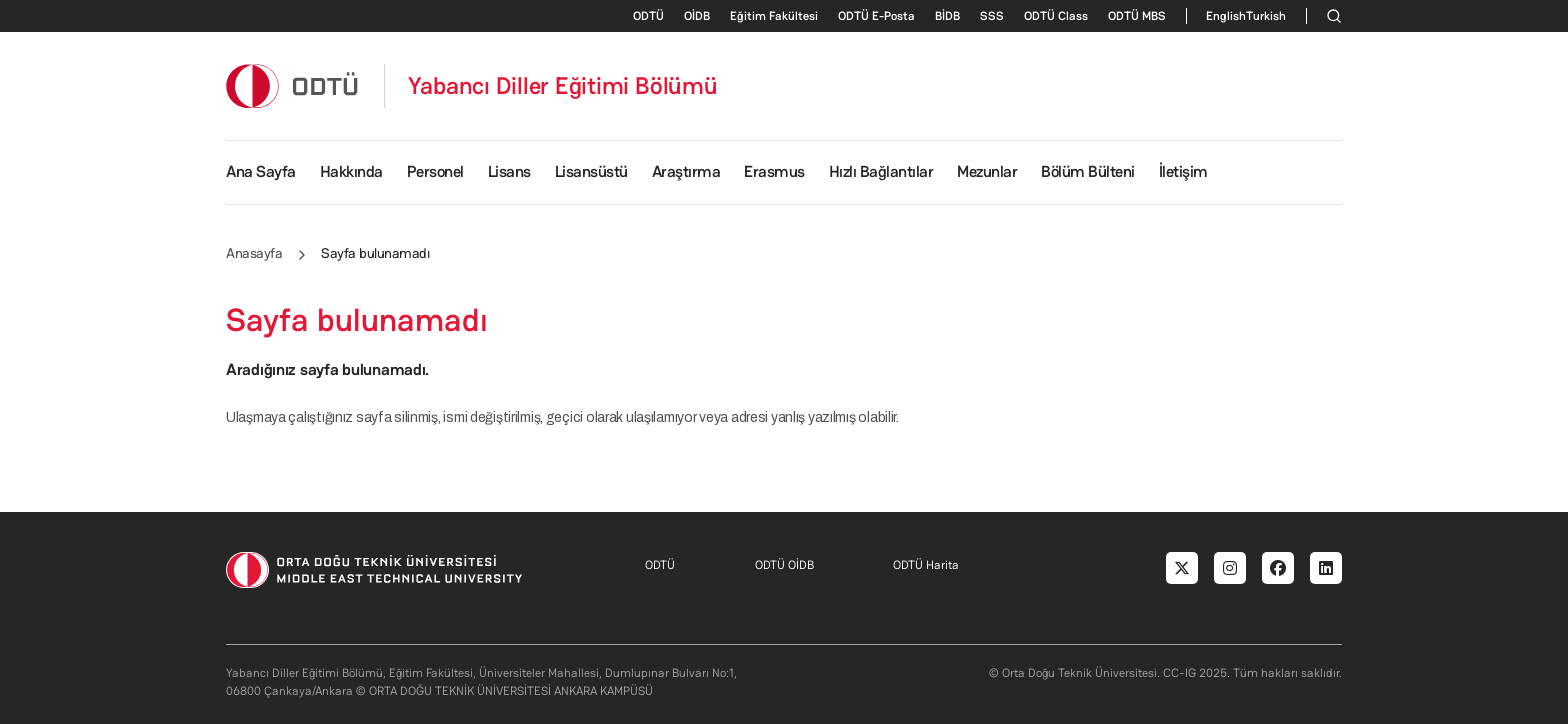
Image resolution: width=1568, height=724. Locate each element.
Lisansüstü (591, 171)
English (1226, 16)
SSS (992, 16)
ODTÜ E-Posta (876, 16)
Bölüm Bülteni (1088, 171)
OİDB (697, 16)
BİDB (947, 16)
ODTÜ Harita (926, 565)
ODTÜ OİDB (784, 565)
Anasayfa (254, 253)
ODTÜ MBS (1137, 16)
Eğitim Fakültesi (774, 16)
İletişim (1183, 171)
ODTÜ (648, 16)
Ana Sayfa (261, 171)
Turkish (1266, 16)
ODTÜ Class (1056, 16)
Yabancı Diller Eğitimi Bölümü (563, 86)
